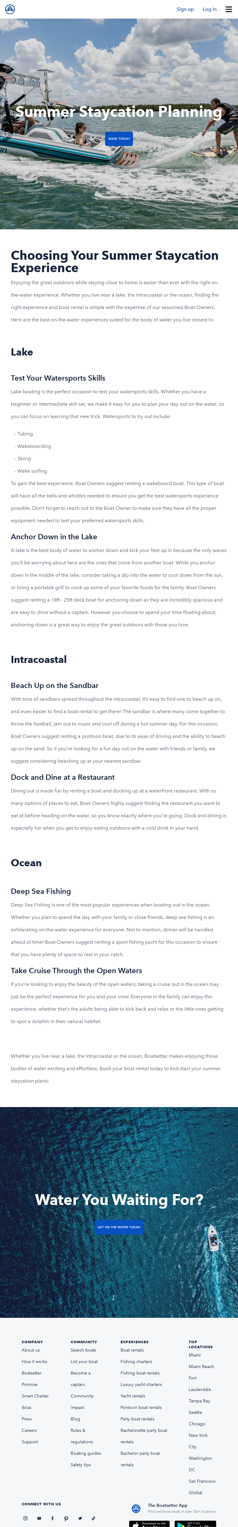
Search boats (83, 1350)
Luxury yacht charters (141, 1384)
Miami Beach (201, 1366)
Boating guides (86, 1453)
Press (27, 1419)
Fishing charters (136, 1361)
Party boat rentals (137, 1419)
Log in (210, 9)
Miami (195, 1355)
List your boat (84, 1361)
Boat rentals (132, 1350)
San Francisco (202, 1481)
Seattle (195, 1412)
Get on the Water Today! (119, 1227)
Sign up (185, 9)
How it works (34, 1361)
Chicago (197, 1424)
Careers (29, 1430)
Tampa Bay (199, 1401)
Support (30, 1442)
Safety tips (81, 1464)
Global (195, 1492)
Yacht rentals (133, 1396)
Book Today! (119, 139)
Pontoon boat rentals (141, 1407)
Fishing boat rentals (140, 1373)
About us (31, 1350)
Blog (75, 1419)
